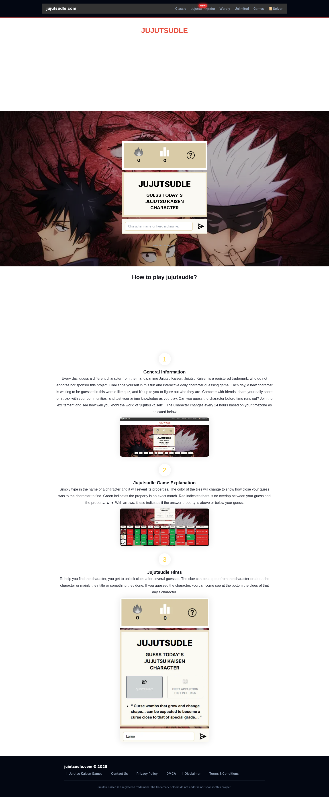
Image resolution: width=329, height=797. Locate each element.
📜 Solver (275, 8)
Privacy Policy (147, 773)
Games (258, 8)
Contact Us (119, 773)
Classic (180, 8)
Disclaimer (192, 773)
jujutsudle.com (61, 8)
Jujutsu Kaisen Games (85, 773)
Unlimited (242, 8)
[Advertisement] (164, 70)
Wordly (224, 8)
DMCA (171, 773)
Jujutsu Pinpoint (203, 8)
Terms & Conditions (224, 773)
